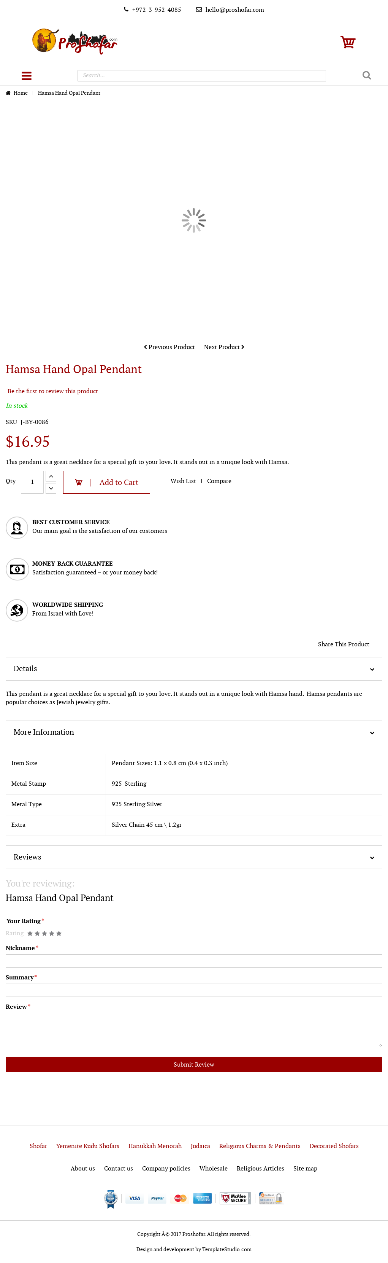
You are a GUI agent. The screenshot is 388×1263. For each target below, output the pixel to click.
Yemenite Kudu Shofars (87, 1146)
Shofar (38, 1146)
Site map (305, 1168)
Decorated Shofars (334, 1146)
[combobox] (202, 75)
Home (21, 93)
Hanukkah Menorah (155, 1146)
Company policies (166, 1168)
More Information (44, 732)
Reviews (27, 857)
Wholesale (214, 1168)
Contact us (118, 1168)
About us (83, 1168)
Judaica (200, 1146)
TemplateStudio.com (227, 1249)
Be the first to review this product (53, 391)
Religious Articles (260, 1168)
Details (25, 668)
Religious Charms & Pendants (260, 1146)
